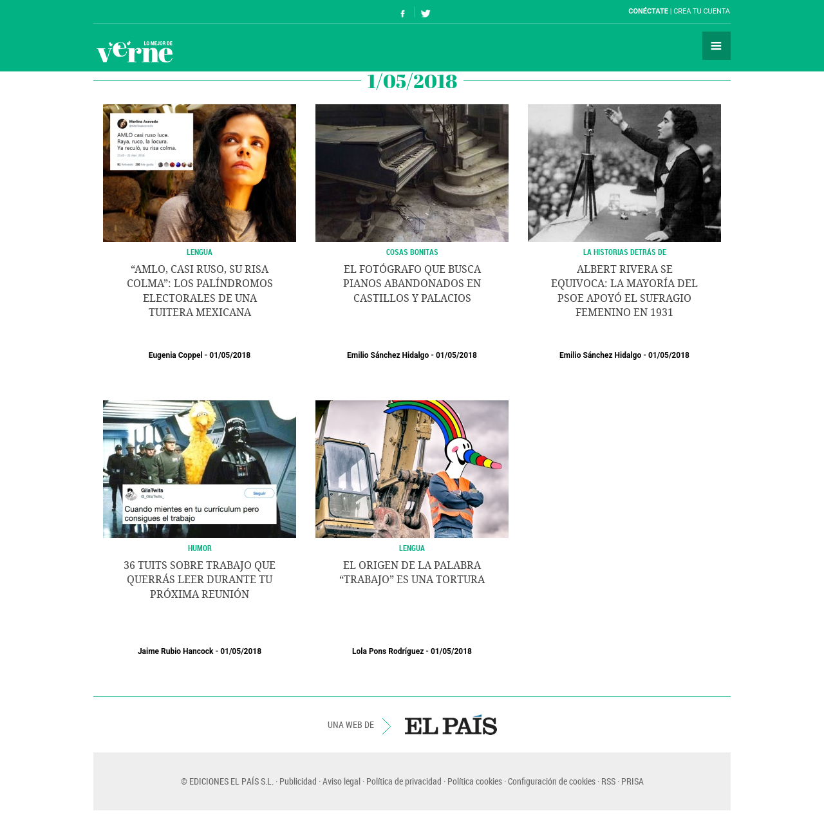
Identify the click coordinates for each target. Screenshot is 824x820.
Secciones (716, 46)
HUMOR (200, 548)
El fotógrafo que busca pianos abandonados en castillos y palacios (412, 283)
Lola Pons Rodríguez (388, 651)
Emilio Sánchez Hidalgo (388, 355)
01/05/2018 (229, 355)
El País (133, 11)
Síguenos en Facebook (403, 11)
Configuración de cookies (551, 781)
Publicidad (298, 781)
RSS (608, 781)
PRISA (632, 781)
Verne (134, 51)
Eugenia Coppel (176, 355)
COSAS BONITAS (412, 252)
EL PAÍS (451, 724)
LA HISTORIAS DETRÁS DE (624, 252)
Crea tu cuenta (701, 11)
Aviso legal (341, 781)
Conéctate (648, 11)
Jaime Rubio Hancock (176, 651)
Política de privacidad (404, 781)
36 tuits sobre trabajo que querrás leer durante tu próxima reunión (200, 580)
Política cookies (474, 781)
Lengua (199, 252)
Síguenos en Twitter (425, 11)
